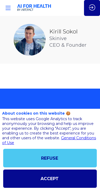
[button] (8, 8)
